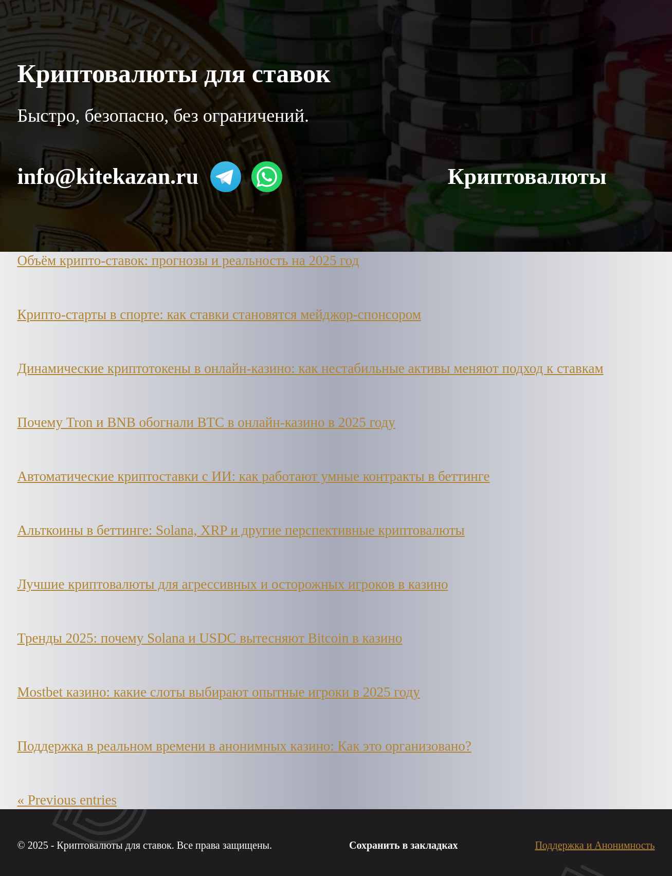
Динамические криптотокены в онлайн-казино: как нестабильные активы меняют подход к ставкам (310, 368)
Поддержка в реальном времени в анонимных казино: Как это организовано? (244, 746)
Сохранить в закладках (403, 845)
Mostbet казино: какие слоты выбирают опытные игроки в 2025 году (218, 692)
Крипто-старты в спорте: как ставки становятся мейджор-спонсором (219, 314)
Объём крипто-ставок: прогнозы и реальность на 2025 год (188, 260)
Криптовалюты (527, 176)
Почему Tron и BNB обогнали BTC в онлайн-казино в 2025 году (206, 422)
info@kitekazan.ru (108, 176)
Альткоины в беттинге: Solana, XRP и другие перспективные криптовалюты (241, 530)
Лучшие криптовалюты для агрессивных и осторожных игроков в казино (232, 584)
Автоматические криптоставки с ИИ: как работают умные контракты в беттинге (253, 476)
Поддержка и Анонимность (595, 845)
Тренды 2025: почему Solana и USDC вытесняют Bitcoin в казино (210, 638)
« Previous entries (67, 800)
